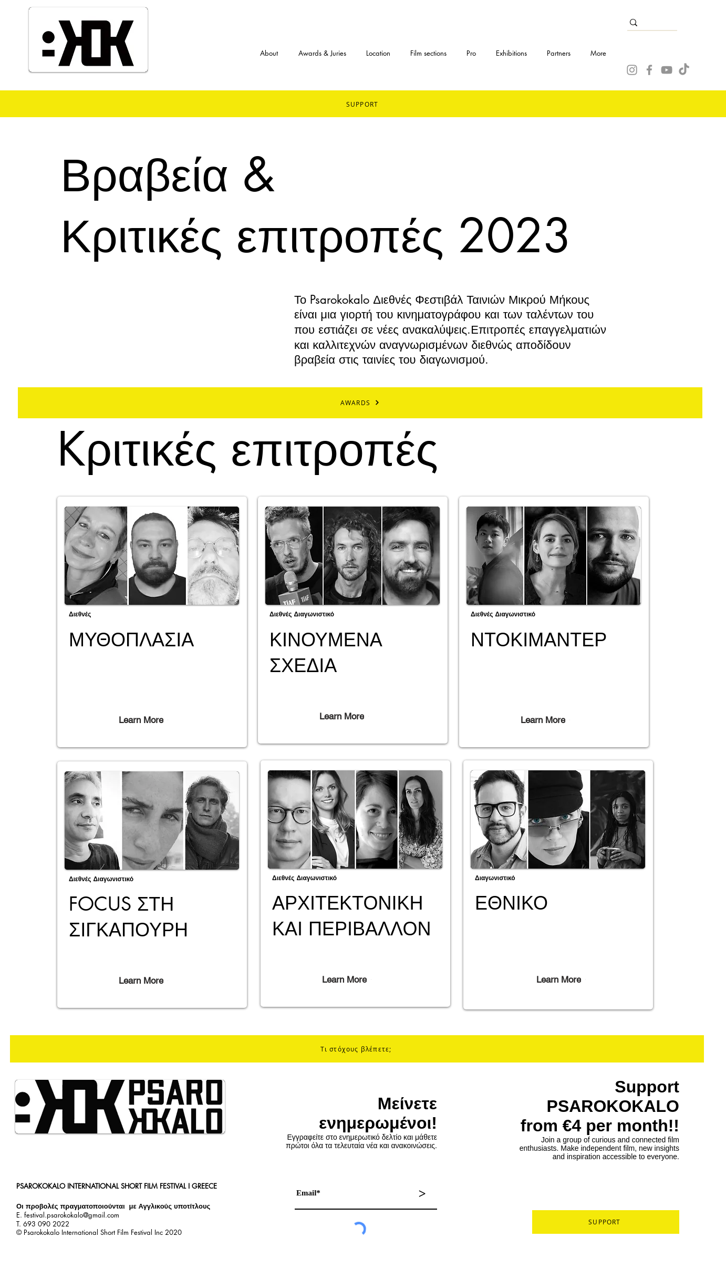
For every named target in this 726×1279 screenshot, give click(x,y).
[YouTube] (666, 70)
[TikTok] (684, 70)
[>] (421, 1193)
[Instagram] (632, 70)
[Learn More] (143, 720)
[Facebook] (649, 70)
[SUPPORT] (605, 1222)
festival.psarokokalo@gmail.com (71, 1215)
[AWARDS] (360, 402)
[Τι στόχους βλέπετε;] (357, 1049)
